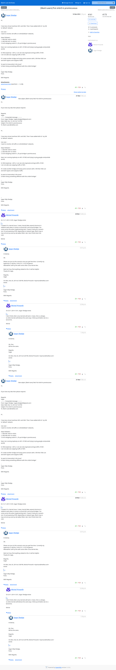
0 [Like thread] (76, 87)
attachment (10, 210)
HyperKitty (58, 667)
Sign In (78, 3)
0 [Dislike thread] (80, 87)
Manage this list (67, 3)
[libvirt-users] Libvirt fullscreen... (10, 10)
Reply (3, 89)
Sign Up (87, 3)
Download (93, 23)
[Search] (113, 2)
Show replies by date (80, 92)
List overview (92, 19)
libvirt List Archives (8, 3)
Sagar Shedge (11, 15)
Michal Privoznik (12, 215)
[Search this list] (102, 2)
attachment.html (6, 84)
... (2, 223)
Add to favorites (93, 32)
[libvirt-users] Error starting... (106, 10)
